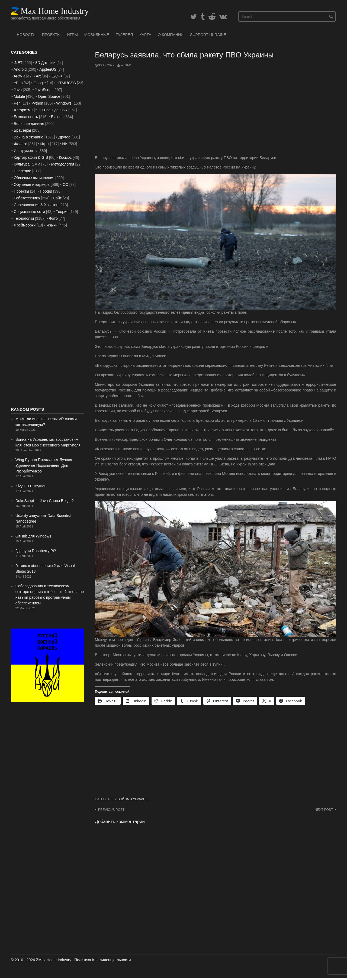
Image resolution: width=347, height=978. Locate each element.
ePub (18, 83)
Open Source (49, 96)
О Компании (171, 35)
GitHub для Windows (33, 536)
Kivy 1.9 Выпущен (31, 486)
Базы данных (56, 110)
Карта (145, 35)
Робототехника (27, 198)
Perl (17, 103)
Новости (26, 35)
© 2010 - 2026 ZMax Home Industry (41, 960)
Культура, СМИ (27, 164)
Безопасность (26, 117)
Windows (64, 103)
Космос (65, 157)
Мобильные (96, 35)
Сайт (57, 198)
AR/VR (19, 76)
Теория (62, 211)
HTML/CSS (66, 83)
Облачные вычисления (34, 178)
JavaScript (43, 90)
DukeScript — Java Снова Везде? (44, 500)
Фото (53, 218)
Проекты (51, 35)
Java (18, 90)
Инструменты (25, 150)
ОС (65, 184)
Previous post (111, 810)
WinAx (125, 65)
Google (40, 83)
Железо (20, 144)
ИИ (65, 144)
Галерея (124, 35)
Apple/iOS (47, 69)
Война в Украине (133, 799)
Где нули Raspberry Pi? (35, 551)
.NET (18, 62)
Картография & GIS (31, 157)
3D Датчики (45, 62)
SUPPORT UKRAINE (208, 35)
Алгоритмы (23, 110)
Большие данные (29, 123)
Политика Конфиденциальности (102, 960)
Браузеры (22, 130)
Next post (324, 810)
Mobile (19, 96)
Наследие (22, 171)
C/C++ (57, 76)
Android (20, 69)
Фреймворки (25, 225)
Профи (46, 191)
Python (37, 103)
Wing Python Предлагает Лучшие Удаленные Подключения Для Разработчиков (44, 465)
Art (38, 76)
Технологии (24, 218)
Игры (72, 35)
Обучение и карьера (32, 184)
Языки (51, 225)
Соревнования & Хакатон (36, 205)
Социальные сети (29, 211)
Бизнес (57, 117)
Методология (62, 164)
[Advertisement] (215, 111)
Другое (64, 137)
